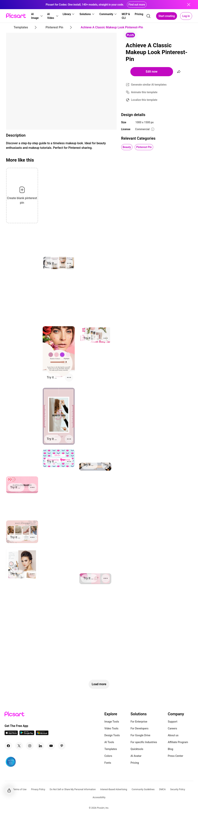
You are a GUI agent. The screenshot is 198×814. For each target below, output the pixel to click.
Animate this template (144, 92)
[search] (148, 16)
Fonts (107, 762)
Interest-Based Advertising (113, 789)
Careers (172, 728)
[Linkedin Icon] (40, 746)
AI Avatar (136, 755)
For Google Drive (140, 735)
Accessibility (99, 797)
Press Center (175, 755)
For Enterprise (139, 721)
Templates (110, 749)
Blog (170, 749)
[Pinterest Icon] (62, 746)
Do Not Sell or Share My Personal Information (73, 789)
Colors (108, 755)
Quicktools (137, 749)
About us (173, 735)
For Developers (139, 728)
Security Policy (177, 789)
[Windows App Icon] (42, 734)
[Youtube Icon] (51, 746)
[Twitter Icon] (19, 746)
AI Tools (109, 742)
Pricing (135, 762)
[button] (37, 16)
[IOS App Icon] (11, 734)
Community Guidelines (143, 789)
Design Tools (112, 735)
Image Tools (111, 721)
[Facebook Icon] (8, 746)
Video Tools (111, 728)
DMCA (162, 789)
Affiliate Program (178, 742)
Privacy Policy (38, 789)
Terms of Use (19, 789)
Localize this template (144, 99)
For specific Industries (144, 742)
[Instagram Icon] (30, 746)
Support (172, 721)
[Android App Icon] (26, 734)
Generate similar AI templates (149, 84)
